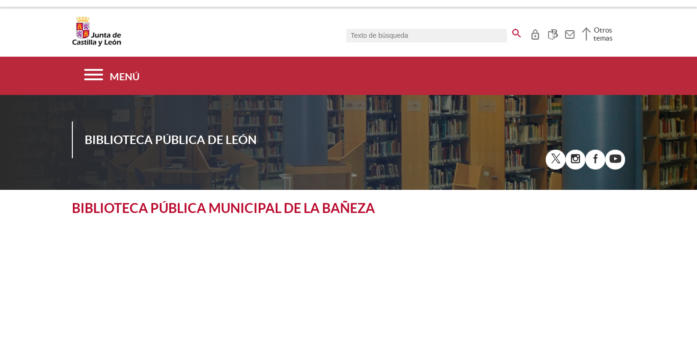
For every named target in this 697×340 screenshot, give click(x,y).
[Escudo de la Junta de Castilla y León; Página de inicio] (96, 44)
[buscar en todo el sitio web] (517, 32)
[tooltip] (535, 33)
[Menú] (112, 76)
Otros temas (603, 34)
